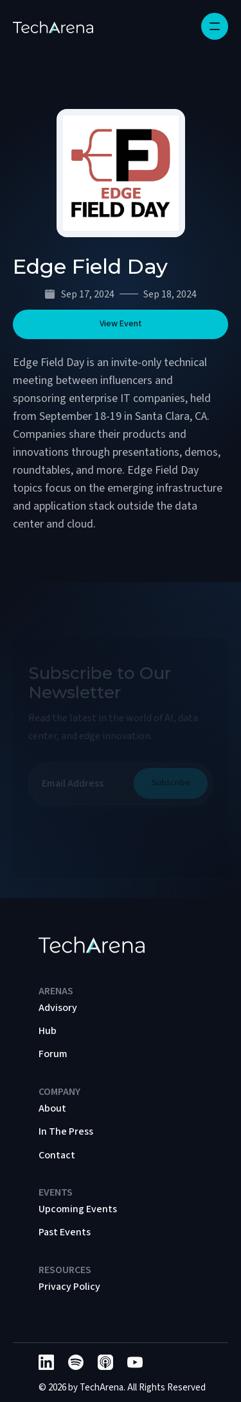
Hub (48, 1031)
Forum (53, 1054)
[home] (53, 26)
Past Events (65, 1232)
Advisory (58, 1008)
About (52, 1108)
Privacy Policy (69, 1286)
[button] (214, 26)
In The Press (66, 1131)
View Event (121, 323)
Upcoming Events (78, 1209)
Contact (57, 1155)
